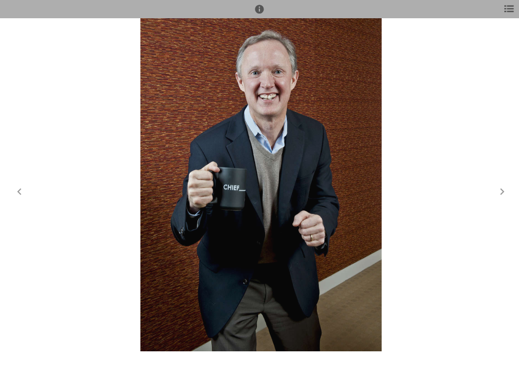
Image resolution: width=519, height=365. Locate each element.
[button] (259, 14)
